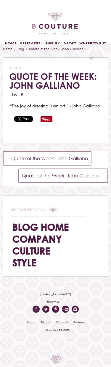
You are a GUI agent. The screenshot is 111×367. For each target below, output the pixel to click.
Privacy (46, 322)
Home (8, 49)
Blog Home (40, 227)
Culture (16, 68)
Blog (21, 49)
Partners (79, 322)
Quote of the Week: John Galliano (53, 81)
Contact (62, 322)
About (30, 322)
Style (24, 263)
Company (37, 239)
